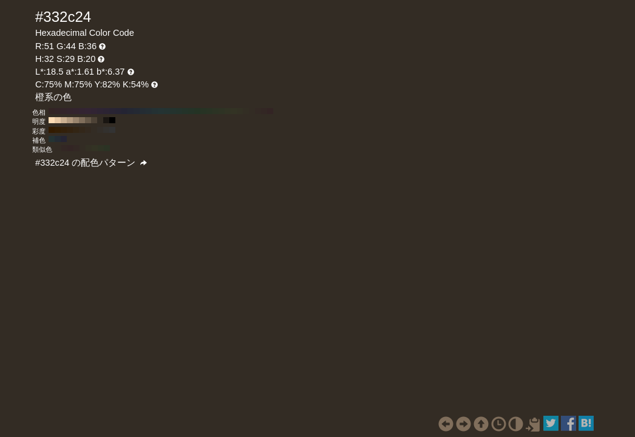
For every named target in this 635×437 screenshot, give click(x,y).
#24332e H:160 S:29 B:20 (173, 111)
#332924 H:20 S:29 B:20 (258, 111)
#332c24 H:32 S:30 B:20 (94, 130)
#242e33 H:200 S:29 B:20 (149, 111)
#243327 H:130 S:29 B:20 (191, 111)
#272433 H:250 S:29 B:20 (118, 111)
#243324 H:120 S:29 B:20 (197, 111)
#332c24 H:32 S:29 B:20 (100, 120)
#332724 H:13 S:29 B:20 (64, 148)
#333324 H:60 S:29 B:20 (234, 111)
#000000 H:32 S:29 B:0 (112, 120)
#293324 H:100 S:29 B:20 (209, 111)
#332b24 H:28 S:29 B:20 (58, 148)
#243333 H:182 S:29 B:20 (52, 139)
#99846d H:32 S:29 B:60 (76, 120)
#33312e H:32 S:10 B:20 (106, 130)
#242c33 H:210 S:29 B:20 (143, 111)
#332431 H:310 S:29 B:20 (82, 111)
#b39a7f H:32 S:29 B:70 (70, 120)
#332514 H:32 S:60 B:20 (76, 130)
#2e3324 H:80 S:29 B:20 (222, 111)
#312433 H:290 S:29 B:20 (94, 111)
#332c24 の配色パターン (91, 163)
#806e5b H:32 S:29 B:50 (82, 120)
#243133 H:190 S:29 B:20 (155, 111)
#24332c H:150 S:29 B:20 (179, 111)
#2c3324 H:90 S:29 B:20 (215, 111)
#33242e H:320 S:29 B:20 (76, 111)
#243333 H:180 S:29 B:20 (161, 111)
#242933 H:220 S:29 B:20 (137, 111)
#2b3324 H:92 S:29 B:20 (107, 148)
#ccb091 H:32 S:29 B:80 (64, 120)
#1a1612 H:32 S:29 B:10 (106, 120)
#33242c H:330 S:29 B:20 (70, 111)
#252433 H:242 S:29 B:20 (64, 139)
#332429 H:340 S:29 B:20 (64, 111)
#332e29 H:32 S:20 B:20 (100, 130)
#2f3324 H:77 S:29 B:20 (101, 148)
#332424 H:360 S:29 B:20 (52, 111)
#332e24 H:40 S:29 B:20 (246, 111)
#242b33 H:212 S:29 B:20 (58, 139)
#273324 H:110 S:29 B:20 (203, 111)
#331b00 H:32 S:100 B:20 (52, 130)
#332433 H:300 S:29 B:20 (88, 111)
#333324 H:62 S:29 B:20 (95, 148)
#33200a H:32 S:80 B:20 (64, 130)
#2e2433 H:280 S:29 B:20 (100, 111)
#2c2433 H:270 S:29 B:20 (106, 111)
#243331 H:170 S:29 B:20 (167, 111)
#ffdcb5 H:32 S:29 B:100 (52, 120)
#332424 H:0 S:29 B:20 (270, 111)
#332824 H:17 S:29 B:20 (76, 148)
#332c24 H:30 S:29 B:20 (252, 111)
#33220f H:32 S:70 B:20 (70, 130)
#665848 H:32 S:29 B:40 (88, 120)
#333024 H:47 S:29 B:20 (89, 148)
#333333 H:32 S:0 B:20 (112, 130)
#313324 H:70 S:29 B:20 (228, 111)
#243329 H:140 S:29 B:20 (185, 111)
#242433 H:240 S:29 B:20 (124, 111)
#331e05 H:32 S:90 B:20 (58, 130)
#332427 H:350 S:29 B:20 (58, 111)
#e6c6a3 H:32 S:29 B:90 (58, 120)
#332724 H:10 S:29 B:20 (264, 111)
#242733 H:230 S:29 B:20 (130, 111)
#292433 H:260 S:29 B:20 (112, 111)
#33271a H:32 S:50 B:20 (82, 130)
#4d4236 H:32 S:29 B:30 (94, 120)
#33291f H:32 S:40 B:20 (88, 130)
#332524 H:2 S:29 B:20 (70, 148)
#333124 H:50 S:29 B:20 (240, 111)
